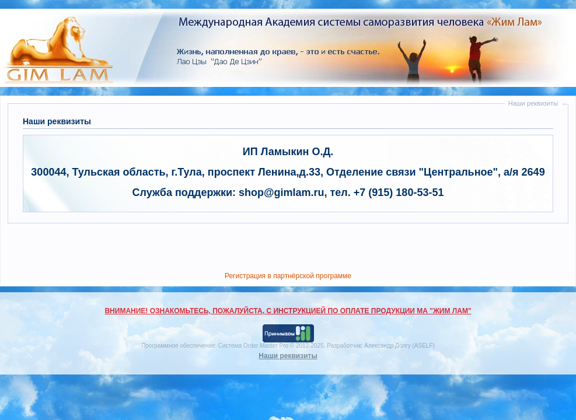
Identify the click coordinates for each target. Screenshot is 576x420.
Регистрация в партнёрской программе (288, 276)
